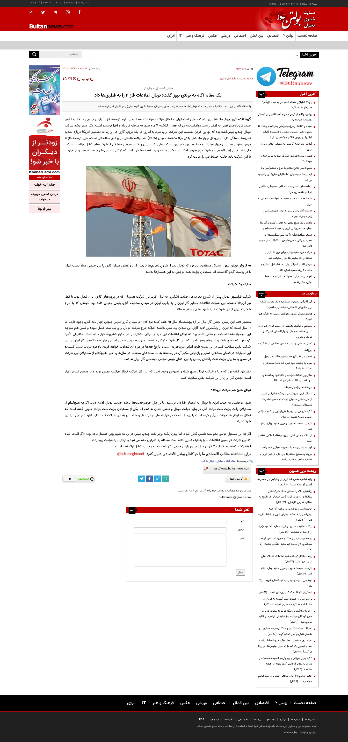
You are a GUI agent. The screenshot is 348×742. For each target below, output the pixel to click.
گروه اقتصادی (241, 119)
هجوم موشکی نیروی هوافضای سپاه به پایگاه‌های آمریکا (285, 317)
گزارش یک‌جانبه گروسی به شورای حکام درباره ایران (286, 147)
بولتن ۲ (288, 36)
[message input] (180, 551)
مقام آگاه (231, 461)
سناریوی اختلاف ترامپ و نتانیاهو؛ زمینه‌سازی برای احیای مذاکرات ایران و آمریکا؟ (287, 378)
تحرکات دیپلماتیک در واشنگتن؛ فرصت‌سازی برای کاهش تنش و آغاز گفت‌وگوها (285, 631)
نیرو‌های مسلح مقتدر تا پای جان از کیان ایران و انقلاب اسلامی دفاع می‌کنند (286, 457)
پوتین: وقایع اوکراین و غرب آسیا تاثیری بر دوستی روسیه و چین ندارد (285, 117)
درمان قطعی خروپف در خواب (44, 197)
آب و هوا (35, 3)
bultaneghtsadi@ (130, 454)
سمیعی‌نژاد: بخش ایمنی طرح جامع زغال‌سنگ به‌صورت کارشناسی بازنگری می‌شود (253, 54)
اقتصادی (231, 79)
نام (242, 521)
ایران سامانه (290, 732)
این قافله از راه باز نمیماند (298, 387)
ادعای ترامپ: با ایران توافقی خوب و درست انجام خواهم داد (285, 679)
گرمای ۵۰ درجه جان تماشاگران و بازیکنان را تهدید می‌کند (284, 177)
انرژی (221, 79)
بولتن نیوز (231, 265)
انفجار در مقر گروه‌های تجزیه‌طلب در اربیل (288, 356)
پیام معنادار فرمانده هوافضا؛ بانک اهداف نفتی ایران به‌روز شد (286, 559)
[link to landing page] (295, 19)
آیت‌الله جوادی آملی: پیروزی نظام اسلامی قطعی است (285, 438)
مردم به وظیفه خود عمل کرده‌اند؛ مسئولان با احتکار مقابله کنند (287, 366)
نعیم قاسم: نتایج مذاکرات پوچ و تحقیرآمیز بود (286, 168)
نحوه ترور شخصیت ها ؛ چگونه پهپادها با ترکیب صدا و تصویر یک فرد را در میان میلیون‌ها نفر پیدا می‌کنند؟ (285, 646)
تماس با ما (84, 3)
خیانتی (220, 461)
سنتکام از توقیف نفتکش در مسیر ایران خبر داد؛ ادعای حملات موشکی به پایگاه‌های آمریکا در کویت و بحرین (285, 331)
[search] (34, 54)
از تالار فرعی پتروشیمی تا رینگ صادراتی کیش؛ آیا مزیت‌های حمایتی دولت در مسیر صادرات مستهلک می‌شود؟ (286, 399)
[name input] (180, 522)
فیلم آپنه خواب (44, 185)
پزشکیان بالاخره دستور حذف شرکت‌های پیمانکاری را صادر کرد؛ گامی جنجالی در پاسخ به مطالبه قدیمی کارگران (285, 496)
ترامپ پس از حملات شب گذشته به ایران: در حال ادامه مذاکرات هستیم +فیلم (287, 602)
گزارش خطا (238, 479)
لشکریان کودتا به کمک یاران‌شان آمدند (285, 592)
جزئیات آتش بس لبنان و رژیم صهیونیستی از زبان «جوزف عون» (287, 213)
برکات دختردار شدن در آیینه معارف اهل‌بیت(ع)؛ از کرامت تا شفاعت (285, 529)
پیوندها (59, 3)
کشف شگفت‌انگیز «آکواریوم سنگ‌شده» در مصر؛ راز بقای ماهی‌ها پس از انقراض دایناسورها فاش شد (285, 240)
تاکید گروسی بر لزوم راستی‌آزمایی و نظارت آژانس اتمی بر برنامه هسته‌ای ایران (285, 414)
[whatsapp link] (165, 479)
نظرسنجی (243, 720)
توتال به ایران (207, 461)
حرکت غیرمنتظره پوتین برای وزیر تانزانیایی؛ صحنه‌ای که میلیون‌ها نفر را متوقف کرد (288, 255)
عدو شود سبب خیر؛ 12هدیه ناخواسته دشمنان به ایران (285, 201)
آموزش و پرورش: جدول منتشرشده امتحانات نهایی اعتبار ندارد (287, 279)
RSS (201, 720)
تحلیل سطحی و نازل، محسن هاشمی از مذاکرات (285, 343)
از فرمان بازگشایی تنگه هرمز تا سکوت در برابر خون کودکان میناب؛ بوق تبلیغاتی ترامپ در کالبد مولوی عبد (285, 616)
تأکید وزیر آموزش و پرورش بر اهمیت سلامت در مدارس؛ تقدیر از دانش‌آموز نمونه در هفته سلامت (285, 664)
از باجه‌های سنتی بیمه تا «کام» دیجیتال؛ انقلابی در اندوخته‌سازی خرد (285, 189)
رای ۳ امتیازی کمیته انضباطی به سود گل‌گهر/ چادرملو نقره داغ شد (287, 105)
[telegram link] (157, 479)
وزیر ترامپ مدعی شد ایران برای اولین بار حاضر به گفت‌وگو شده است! (284, 482)
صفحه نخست (307, 36)
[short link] (229, 468)
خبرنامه (47, 3)
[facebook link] (149, 479)
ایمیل (241, 530)
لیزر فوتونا (44, 209)
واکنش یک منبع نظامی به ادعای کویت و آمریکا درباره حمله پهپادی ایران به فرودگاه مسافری (286, 226)
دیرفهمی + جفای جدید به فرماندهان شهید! (285, 583)
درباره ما (70, 3)
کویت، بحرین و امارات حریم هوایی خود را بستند (285, 447)
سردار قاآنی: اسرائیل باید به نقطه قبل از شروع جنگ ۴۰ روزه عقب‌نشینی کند (286, 267)
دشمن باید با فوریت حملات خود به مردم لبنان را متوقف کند (285, 159)
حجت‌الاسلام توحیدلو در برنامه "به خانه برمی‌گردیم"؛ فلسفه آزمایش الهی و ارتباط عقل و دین (285, 514)
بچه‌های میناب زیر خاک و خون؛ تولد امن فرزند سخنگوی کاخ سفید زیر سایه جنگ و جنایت (285, 544)
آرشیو (283, 720)
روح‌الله (308, 350)
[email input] (180, 530)
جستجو (271, 720)
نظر (242, 538)
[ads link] (287, 76)
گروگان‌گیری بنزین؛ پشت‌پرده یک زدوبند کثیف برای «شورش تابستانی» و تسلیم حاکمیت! (286, 304)
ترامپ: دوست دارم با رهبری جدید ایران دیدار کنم (286, 426)
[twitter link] (141, 479)
